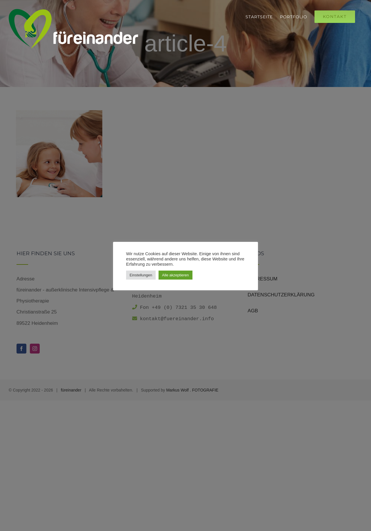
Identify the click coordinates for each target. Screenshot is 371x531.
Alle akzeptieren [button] (175, 275)
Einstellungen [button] (141, 275)
